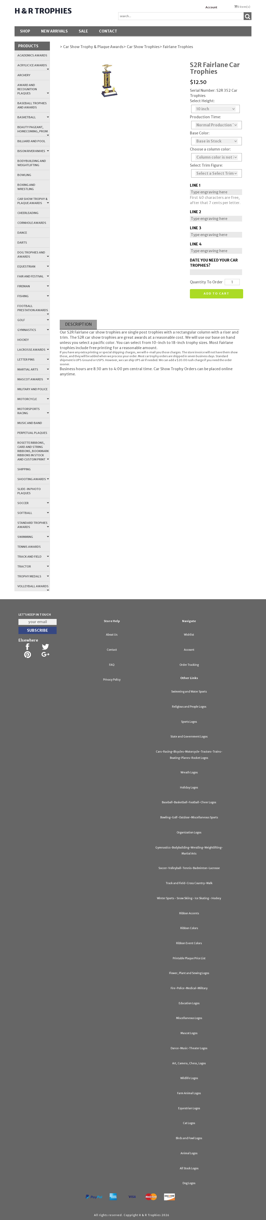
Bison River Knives (33, 151)
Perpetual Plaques (32, 433)
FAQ (112, 665)
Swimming (33, 537)
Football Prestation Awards (33, 309)
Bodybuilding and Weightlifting (31, 163)
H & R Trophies (43, 11)
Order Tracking (189, 665)
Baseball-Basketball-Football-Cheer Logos (189, 802)
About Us (111, 634)
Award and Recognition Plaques (33, 89)
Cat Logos (189, 1123)
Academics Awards (32, 55)
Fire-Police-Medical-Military (189, 988)
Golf (33, 320)
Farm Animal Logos (189, 1093)
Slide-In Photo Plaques (29, 491)
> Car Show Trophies (141, 46)
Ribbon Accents (189, 913)
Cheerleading (27, 213)
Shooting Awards (33, 479)
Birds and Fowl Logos (189, 1138)
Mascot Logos (189, 1033)
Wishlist (189, 634)
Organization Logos (189, 832)
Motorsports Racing (33, 411)
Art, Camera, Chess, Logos (189, 1063)
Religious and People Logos (189, 706)
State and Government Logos (189, 736)
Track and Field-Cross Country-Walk (189, 883)
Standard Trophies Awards (33, 525)
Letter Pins (33, 359)
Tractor (33, 566)
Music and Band (29, 423)
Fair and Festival (33, 276)
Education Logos (189, 1003)
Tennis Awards (29, 547)
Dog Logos (189, 1183)
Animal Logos (189, 1153)
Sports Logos (189, 721)
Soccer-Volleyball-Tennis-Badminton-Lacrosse (189, 868)
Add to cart (216, 293)
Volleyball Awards (33, 587)
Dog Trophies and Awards (33, 254)
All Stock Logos (189, 1168)
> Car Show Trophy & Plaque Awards (91, 46)
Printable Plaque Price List (189, 958)
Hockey (23, 340)
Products (28, 46)
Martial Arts (33, 369)
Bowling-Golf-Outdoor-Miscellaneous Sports (189, 817)
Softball (33, 513)
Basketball (33, 117)
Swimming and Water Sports (189, 691)
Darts (22, 242)
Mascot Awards (33, 379)
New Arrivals (54, 31)
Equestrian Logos (189, 1108)
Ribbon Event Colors (189, 943)
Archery (23, 75)
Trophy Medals (33, 576)
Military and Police (32, 389)
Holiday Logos (189, 787)
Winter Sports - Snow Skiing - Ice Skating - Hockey (189, 898)
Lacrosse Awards (33, 349)
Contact (108, 31)
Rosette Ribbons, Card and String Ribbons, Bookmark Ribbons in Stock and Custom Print (33, 451)
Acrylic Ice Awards (33, 66)
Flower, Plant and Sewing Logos (189, 973)
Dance (22, 232)
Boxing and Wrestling (26, 187)
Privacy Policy (112, 679)
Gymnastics (33, 330)
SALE (83, 31)
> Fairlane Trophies (176, 46)
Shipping (24, 469)
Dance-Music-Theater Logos (189, 1048)
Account (211, 7)
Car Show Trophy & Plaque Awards (33, 201)
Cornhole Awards (31, 223)
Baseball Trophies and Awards (32, 105)
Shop (25, 31)
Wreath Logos (189, 772)
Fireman (33, 286)
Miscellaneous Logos (189, 1018)
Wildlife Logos (189, 1078)
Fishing (33, 296)
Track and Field (33, 556)
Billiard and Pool (31, 141)
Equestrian (33, 266)
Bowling (24, 175)
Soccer (33, 503)
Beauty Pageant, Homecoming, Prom (33, 130)
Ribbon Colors (189, 928)
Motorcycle (33, 399)
